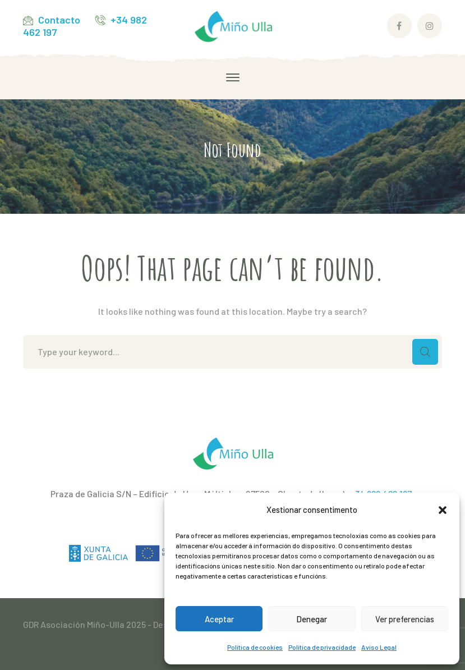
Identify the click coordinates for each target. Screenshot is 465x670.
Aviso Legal (379, 647)
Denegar (311, 619)
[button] (442, 510)
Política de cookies (255, 647)
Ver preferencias (404, 619)
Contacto (59, 19)
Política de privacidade (322, 647)
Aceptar (219, 619)
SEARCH (425, 352)
